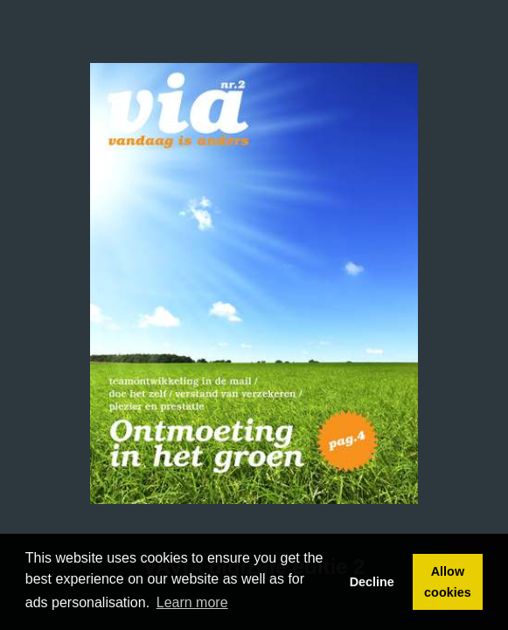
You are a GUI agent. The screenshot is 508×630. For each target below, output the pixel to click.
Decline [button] (372, 582)
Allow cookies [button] (447, 581)
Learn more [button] (192, 602)
